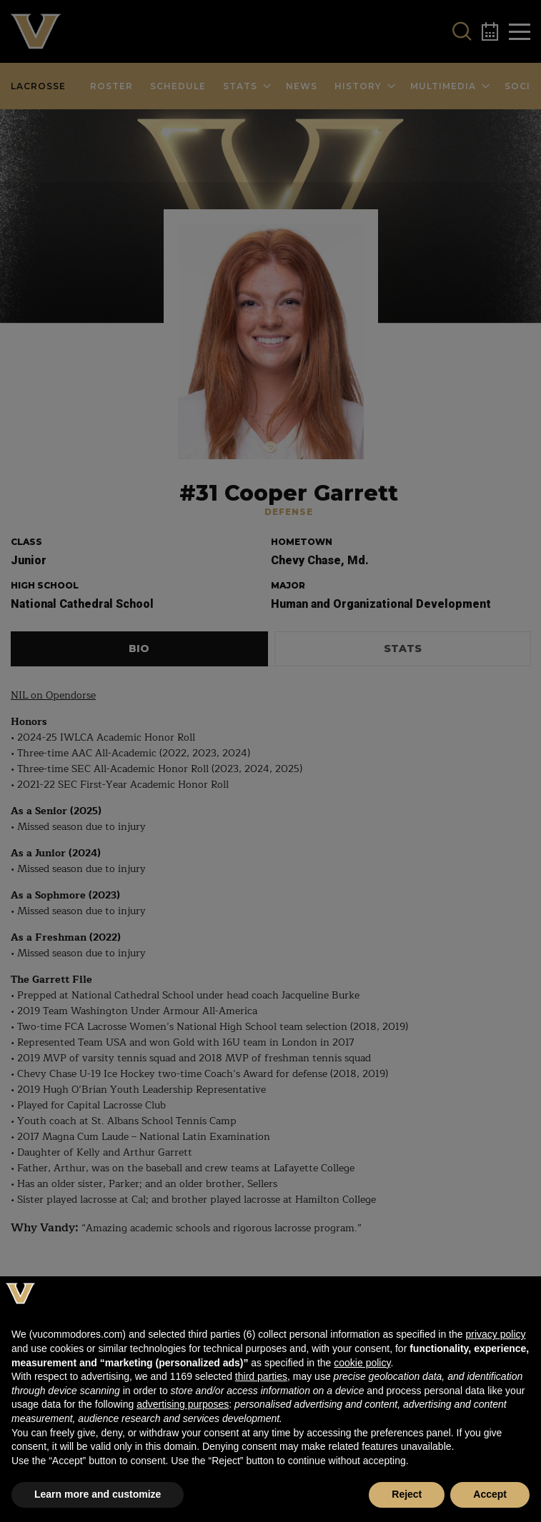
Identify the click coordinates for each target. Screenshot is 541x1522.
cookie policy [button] (362, 1362)
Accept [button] (490, 1494)
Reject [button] (407, 1494)
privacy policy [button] (495, 1334)
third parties (261, 1376)
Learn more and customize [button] (97, 1494)
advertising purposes (183, 1404)
